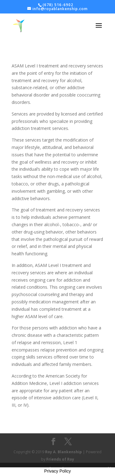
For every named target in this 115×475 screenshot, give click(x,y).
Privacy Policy (57, 471)
